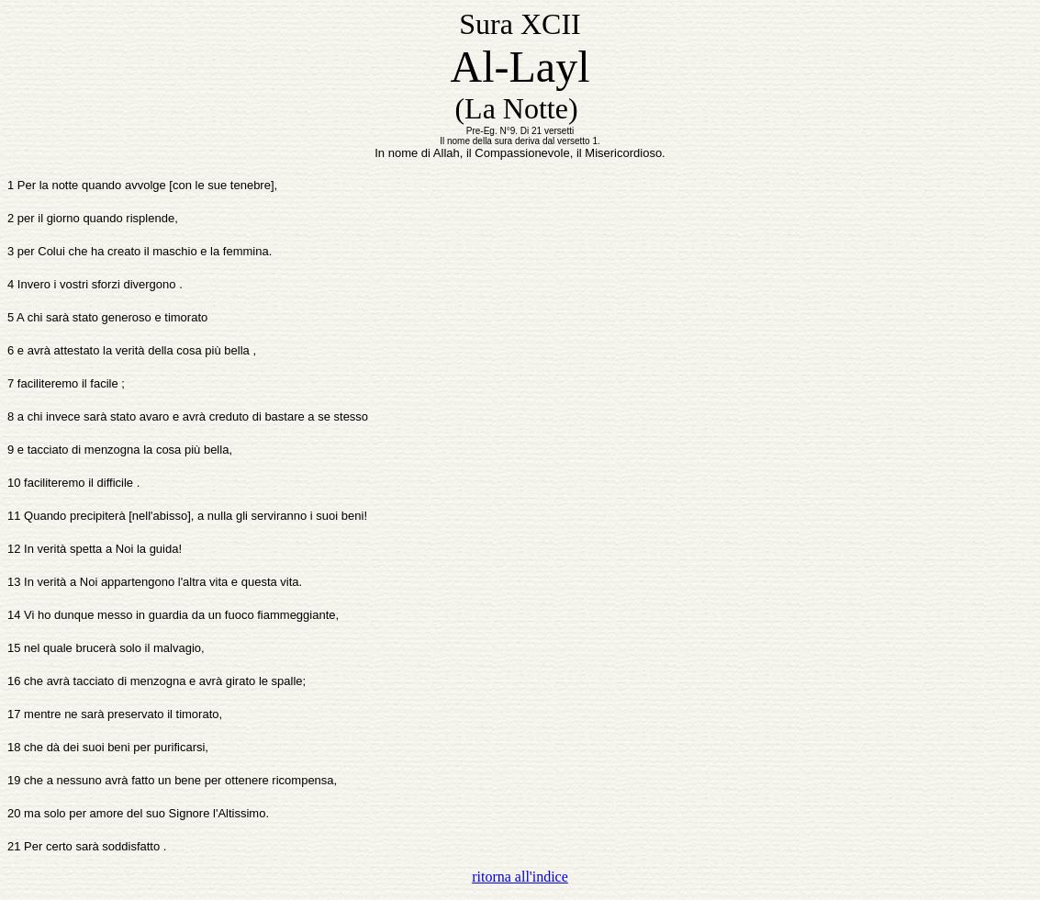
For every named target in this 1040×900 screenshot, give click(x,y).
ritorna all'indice (520, 876)
